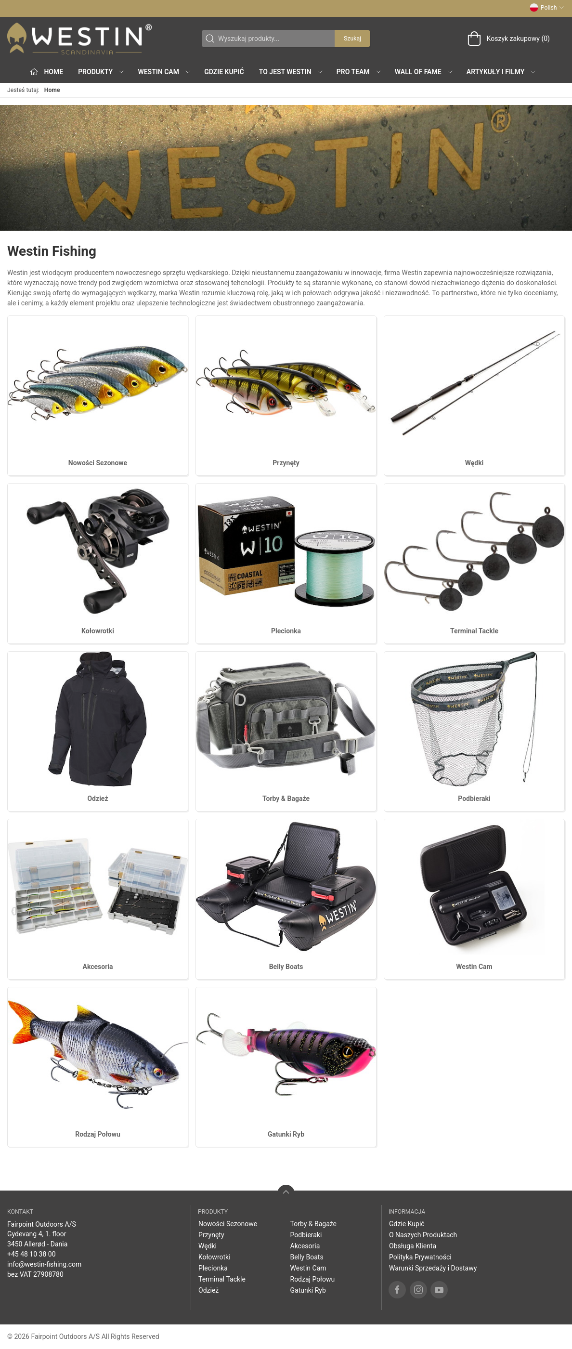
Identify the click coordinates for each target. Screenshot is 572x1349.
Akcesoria (97, 966)
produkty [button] (101, 72)
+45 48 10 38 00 (31, 1254)
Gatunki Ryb (286, 1134)
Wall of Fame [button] (424, 72)
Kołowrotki (97, 631)
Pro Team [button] (359, 72)
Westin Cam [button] (164, 72)
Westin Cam (474, 966)
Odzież (97, 798)
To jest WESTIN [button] (291, 72)
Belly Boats (286, 966)
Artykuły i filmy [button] (501, 72)
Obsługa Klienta (412, 1246)
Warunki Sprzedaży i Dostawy (433, 1268)
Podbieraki (474, 798)
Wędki (474, 463)
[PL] (79, 38)
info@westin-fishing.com (44, 1264)
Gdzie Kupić (224, 72)
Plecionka (286, 631)
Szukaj (352, 38)
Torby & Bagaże (286, 798)
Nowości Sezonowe (97, 463)
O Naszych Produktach (423, 1235)
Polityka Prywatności (420, 1257)
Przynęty (286, 463)
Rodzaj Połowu (97, 1134)
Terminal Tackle (474, 631)
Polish (547, 7)
